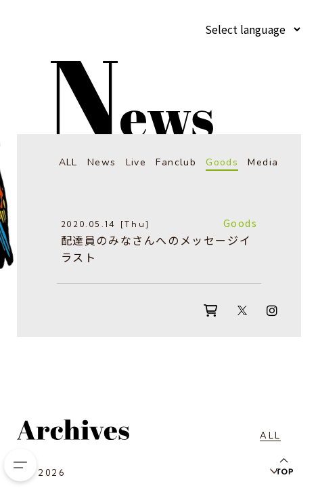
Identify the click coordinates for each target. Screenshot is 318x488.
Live (136, 162)
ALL (68, 162)
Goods (222, 162)
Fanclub (176, 162)
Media (263, 162)
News (101, 162)
